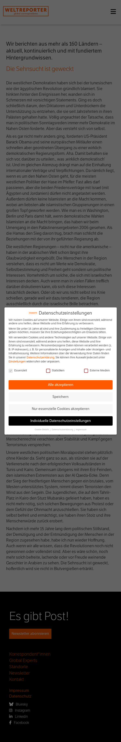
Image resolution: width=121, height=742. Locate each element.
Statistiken (55, 370)
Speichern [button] (60, 396)
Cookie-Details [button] (42, 429)
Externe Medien (97, 370)
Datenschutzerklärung (40, 357)
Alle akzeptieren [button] (60, 384)
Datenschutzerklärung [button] (62, 429)
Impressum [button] (81, 429)
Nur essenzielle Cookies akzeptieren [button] (60, 408)
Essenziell (18, 370)
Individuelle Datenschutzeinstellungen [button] (60, 420)
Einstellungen (17, 361)
